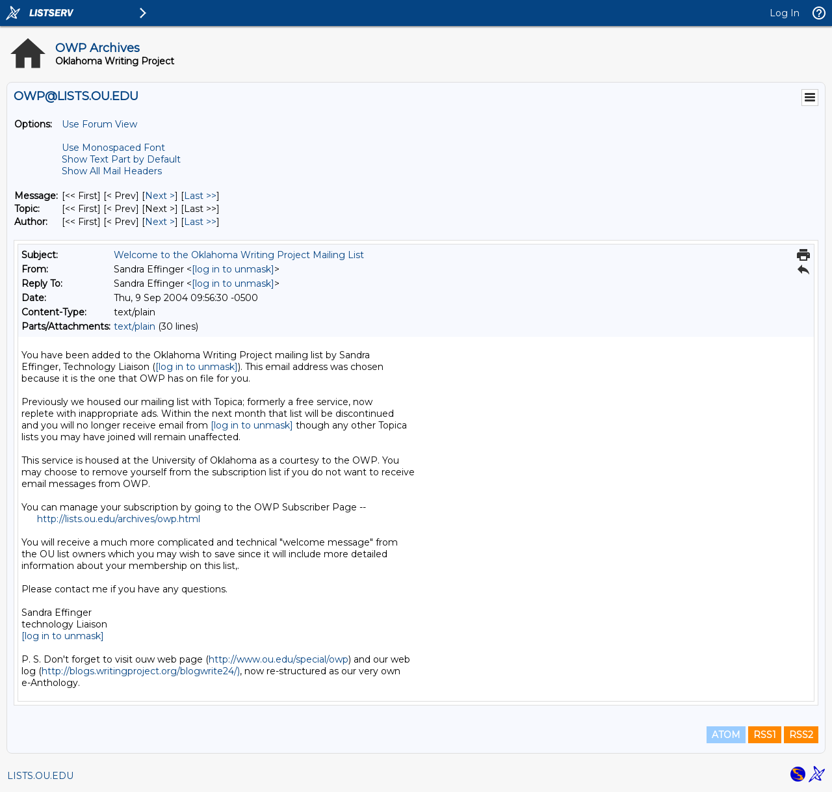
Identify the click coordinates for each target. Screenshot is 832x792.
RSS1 (764, 735)
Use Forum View (99, 124)
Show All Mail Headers (112, 171)
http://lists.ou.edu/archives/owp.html (118, 519)
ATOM (726, 735)
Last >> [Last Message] (200, 196)
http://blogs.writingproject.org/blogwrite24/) (141, 671)
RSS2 (801, 735)
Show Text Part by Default (121, 159)
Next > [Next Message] (160, 196)
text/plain (134, 326)
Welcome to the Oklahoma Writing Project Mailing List (239, 255)
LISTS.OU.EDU (40, 776)
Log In (785, 13)
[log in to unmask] (233, 269)
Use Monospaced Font (113, 147)
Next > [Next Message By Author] (160, 222)
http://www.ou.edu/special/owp (278, 659)
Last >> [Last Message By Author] (200, 222)
